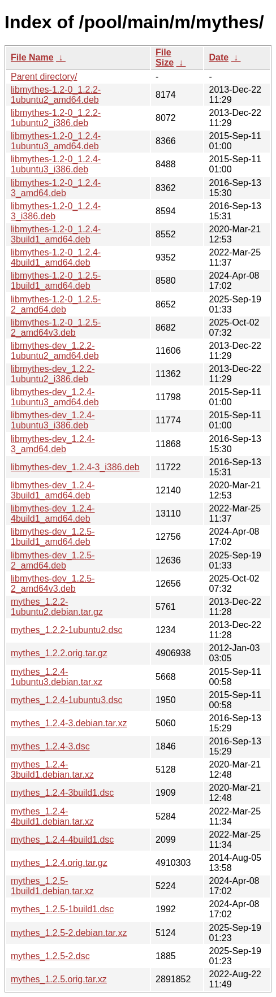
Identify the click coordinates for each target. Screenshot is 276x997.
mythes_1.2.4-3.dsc (50, 746)
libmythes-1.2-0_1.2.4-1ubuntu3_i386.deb (56, 164)
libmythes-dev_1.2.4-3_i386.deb (75, 467)
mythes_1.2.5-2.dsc (50, 956)
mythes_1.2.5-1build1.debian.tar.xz (52, 886)
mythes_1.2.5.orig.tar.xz (59, 979)
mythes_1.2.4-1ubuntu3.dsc (66, 700)
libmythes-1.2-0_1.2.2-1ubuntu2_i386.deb (56, 118)
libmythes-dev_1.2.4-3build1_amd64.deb (53, 490)
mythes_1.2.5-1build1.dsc (62, 909)
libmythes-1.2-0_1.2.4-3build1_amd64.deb (56, 234)
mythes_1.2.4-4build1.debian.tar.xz (52, 816)
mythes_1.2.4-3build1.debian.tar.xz (52, 769)
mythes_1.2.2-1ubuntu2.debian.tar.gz (57, 607)
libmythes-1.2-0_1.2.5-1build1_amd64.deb (56, 281)
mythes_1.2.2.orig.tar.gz (59, 653)
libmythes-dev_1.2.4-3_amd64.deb (53, 444)
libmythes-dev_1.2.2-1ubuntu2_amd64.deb (55, 351)
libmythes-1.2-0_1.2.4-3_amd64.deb (56, 188)
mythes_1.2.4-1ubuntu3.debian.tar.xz (56, 677)
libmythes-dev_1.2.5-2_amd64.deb (53, 560)
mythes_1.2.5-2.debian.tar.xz (69, 933)
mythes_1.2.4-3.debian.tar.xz (69, 723)
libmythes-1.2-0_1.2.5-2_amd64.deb (56, 304)
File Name (32, 57)
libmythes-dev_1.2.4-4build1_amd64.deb (53, 513)
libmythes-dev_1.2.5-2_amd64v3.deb (53, 583)
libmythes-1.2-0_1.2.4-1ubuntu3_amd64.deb (56, 141)
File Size (165, 57)
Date (218, 57)
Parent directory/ (44, 76)
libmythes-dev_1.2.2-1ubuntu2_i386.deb (53, 374)
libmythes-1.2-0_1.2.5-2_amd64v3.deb (56, 327)
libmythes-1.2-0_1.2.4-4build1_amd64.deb (56, 257)
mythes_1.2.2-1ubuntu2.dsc (66, 630)
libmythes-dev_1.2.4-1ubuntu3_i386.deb (53, 420)
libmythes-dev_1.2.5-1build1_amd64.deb (53, 537)
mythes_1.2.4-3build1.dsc (62, 792)
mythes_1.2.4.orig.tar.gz (59, 863)
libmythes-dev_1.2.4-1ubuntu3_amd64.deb (55, 397)
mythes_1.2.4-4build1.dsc (62, 839)
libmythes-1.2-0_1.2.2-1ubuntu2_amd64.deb (56, 95)
